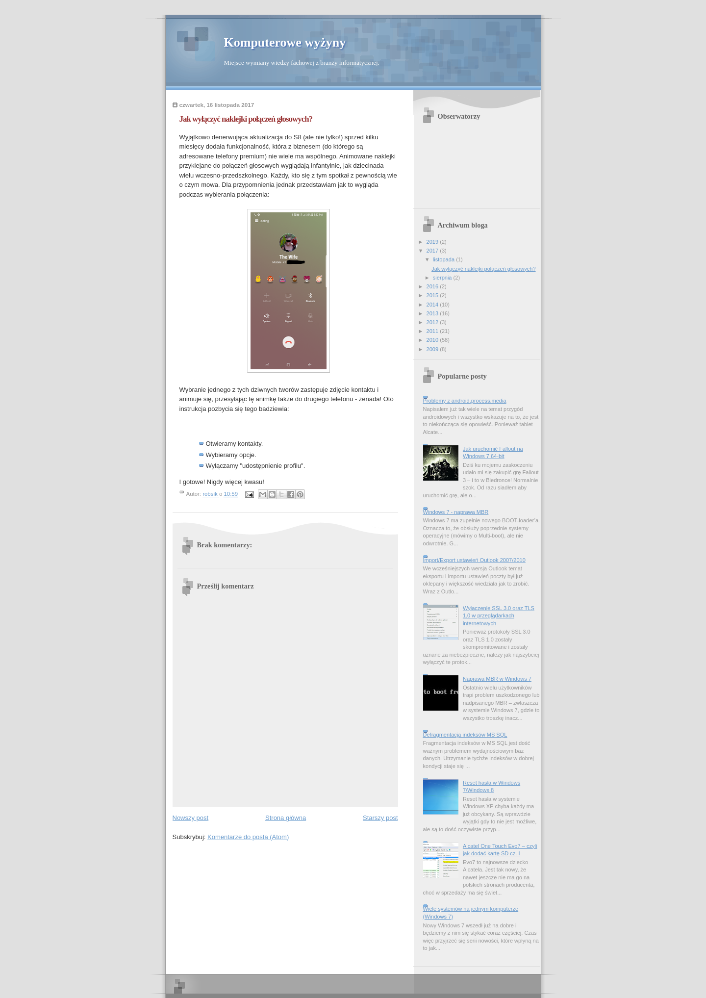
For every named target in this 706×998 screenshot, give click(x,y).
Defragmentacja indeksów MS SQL (465, 735)
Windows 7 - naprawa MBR (456, 512)
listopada (444, 259)
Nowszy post (191, 817)
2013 (433, 313)
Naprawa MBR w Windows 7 (497, 679)
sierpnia (443, 278)
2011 (433, 331)
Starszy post (380, 817)
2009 (433, 349)
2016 (433, 286)
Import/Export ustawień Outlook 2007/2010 (474, 560)
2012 (433, 322)
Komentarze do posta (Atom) (248, 837)
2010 (433, 340)
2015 (433, 295)
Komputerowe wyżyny (285, 42)
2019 (433, 242)
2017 (433, 251)
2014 (433, 304)
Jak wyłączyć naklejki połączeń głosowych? (483, 269)
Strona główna (285, 817)
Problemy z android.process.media (464, 401)
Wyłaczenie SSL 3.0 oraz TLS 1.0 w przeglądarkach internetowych (498, 615)
